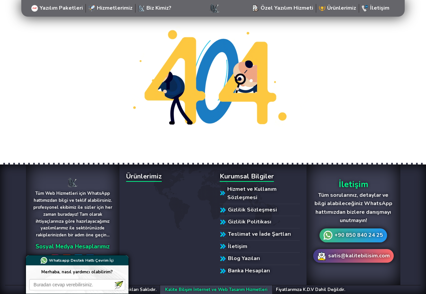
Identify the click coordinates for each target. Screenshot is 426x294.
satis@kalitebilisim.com (359, 255)
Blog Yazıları (240, 258)
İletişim (375, 8)
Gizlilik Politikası (245, 221)
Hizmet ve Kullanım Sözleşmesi (248, 193)
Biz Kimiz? (154, 8)
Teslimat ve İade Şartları (255, 234)
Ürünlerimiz (337, 8)
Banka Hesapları (245, 270)
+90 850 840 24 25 (358, 235)
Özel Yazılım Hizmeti (282, 8)
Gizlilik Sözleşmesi (248, 209)
